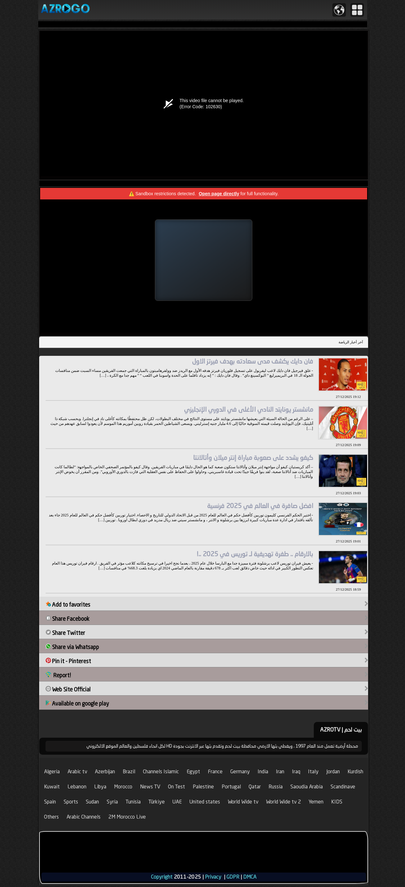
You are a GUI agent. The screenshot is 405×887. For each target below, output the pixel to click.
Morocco (123, 787)
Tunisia (133, 802)
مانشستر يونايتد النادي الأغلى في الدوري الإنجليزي (248, 409)
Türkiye (156, 802)
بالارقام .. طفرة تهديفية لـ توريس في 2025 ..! (254, 554)
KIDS (336, 802)
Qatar (255, 787)
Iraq (296, 772)
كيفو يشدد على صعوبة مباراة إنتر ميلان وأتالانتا (253, 457)
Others (51, 817)
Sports (71, 802)
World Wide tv (243, 802)
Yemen (316, 802)
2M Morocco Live (127, 817)
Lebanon (76, 787)
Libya (100, 787)
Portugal (231, 787)
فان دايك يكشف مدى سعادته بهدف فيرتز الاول (252, 361)
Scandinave (342, 787)
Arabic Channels (83, 817)
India (263, 772)
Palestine (203, 787)
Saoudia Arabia (306, 787)
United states (204, 802)
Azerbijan (105, 772)
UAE (177, 802)
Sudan (92, 802)
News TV (150, 787)
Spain (50, 802)
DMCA (249, 877)
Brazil (129, 772)
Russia (276, 787)
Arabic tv (77, 772)
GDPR (232, 877)
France (215, 772)
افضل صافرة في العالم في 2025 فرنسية (260, 506)
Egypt (193, 772)
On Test (176, 787)
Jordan (333, 772)
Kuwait (52, 787)
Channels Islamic (161, 772)
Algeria (52, 772)
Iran (280, 772)
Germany (240, 772)
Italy (313, 772)
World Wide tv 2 (283, 802)
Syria (112, 802)
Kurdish (355, 772)
